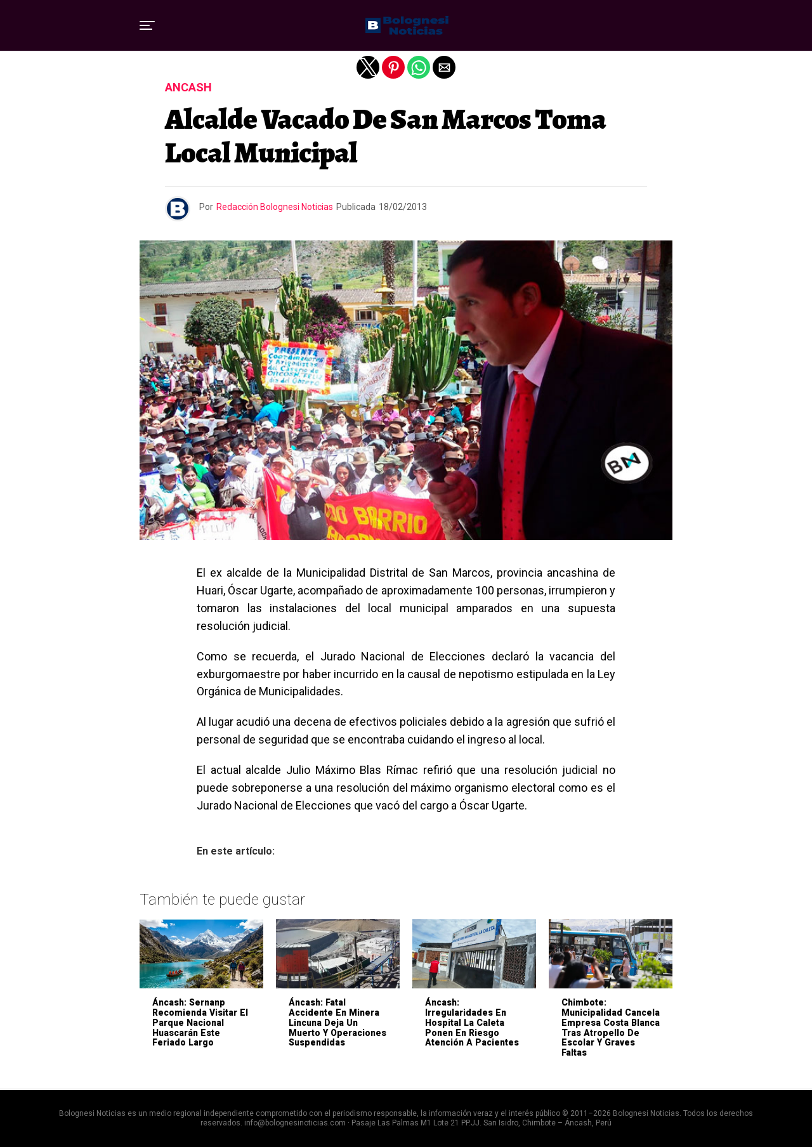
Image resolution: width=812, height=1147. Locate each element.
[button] (147, 25)
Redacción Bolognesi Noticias (274, 207)
